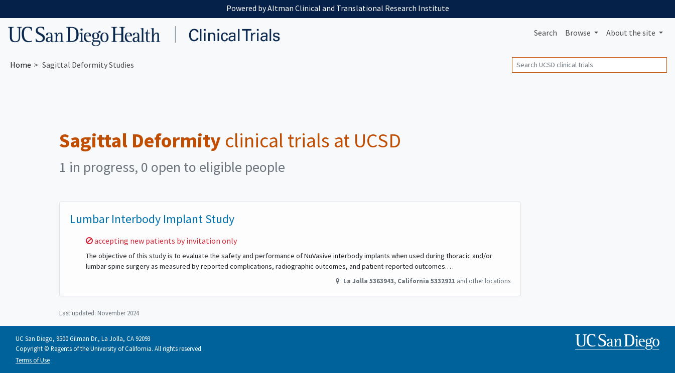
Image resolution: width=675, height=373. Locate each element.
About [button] (631, 33)
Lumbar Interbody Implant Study (152, 219)
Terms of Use (33, 360)
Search (545, 33)
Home (20, 65)
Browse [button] (578, 33)
